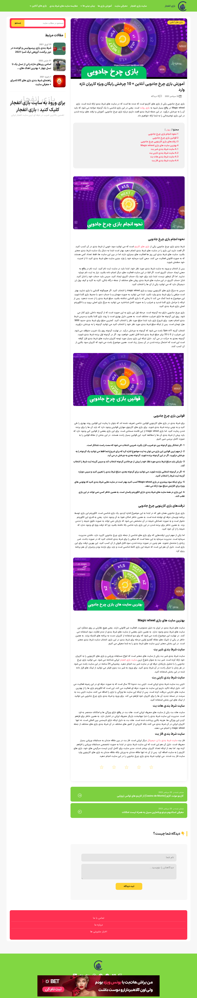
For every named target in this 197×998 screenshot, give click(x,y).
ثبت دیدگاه (129, 886)
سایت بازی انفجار (138, 6)
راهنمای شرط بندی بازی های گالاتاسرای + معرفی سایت (30, 83)
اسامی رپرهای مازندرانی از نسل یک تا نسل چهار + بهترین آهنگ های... (31, 66)
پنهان (168, 129)
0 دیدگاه (156, 96)
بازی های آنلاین (39, 6)
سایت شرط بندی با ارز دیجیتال (163, 740)
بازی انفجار (170, 6)
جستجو (18, 23)
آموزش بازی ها (105, 6)
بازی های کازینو (142, 246)
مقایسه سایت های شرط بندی (63, 6)
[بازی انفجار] (182, 6)
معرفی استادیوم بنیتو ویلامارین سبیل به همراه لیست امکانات (153, 812)
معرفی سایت (121, 6)
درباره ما (98, 925)
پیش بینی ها (89, 6)
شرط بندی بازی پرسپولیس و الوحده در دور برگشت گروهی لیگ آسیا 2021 (31, 50)
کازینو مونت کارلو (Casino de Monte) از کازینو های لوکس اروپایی (150, 796)
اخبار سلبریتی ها (98, 932)
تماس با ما (98, 918)
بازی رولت (145, 108)
